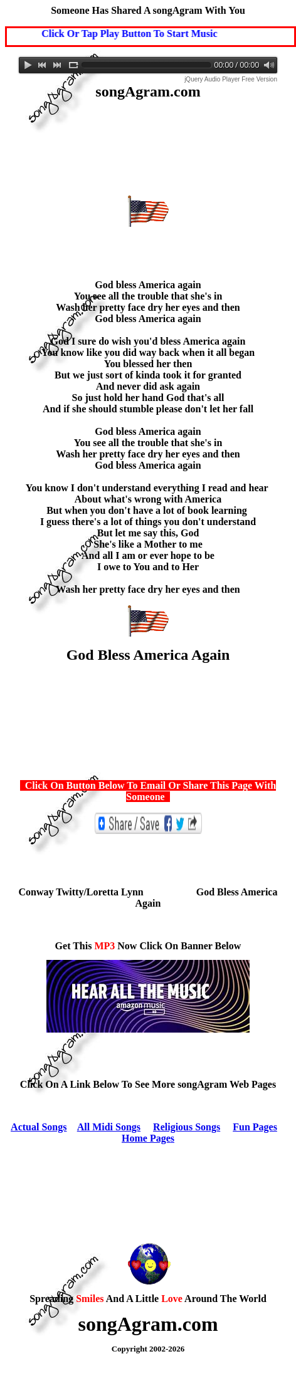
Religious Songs (186, 1127)
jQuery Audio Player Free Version (230, 79)
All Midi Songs (108, 1127)
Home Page (146, 1138)
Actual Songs (38, 1127)
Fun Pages (255, 1127)
